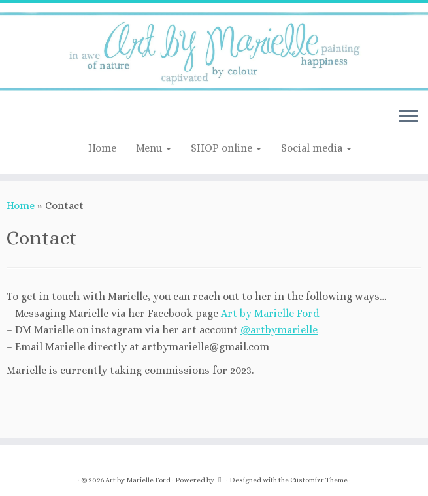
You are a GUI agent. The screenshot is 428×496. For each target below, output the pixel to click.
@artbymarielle (279, 329)
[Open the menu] (408, 117)
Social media (316, 148)
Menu (153, 148)
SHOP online (226, 148)
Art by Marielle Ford (270, 313)
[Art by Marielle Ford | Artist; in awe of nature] (214, 50)
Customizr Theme (319, 480)
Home (102, 148)
